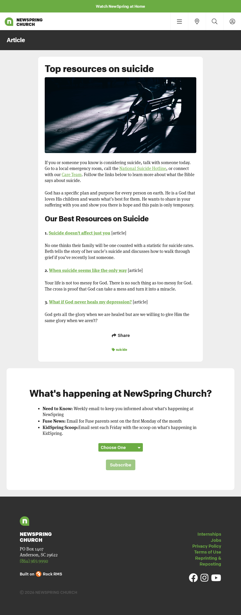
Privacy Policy (206, 546)
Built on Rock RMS (41, 573)
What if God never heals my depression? (90, 301)
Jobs (216, 540)
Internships (209, 534)
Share (120, 335)
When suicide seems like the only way (88, 270)
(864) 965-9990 (34, 561)
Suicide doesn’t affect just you (79, 232)
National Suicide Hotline (142, 168)
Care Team (72, 175)
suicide (119, 349)
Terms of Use (207, 551)
